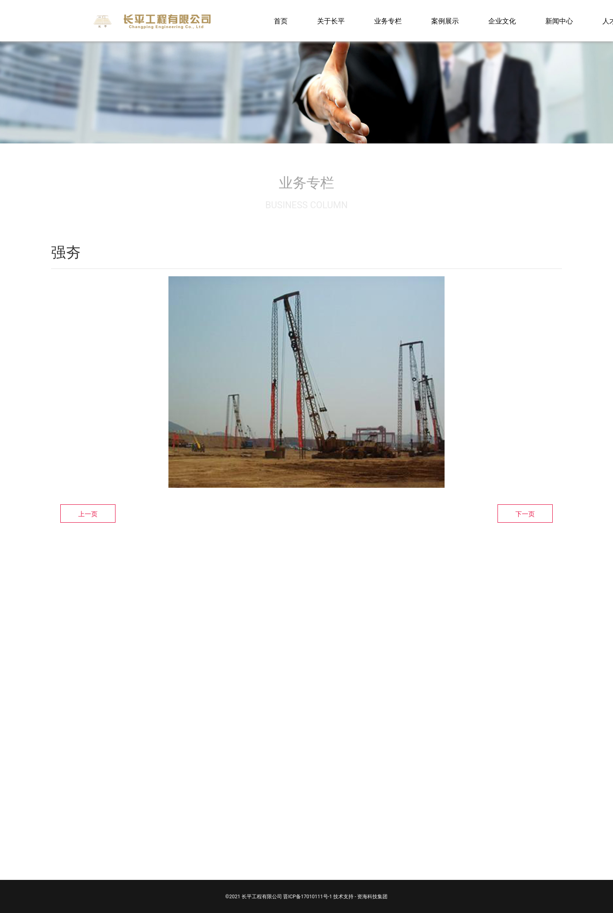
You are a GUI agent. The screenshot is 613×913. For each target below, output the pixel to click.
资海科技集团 (372, 897)
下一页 (525, 514)
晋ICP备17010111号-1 (307, 897)
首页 (281, 21)
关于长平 (331, 21)
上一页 (88, 514)
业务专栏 (388, 21)
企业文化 (502, 21)
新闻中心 (559, 21)
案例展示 (445, 21)
